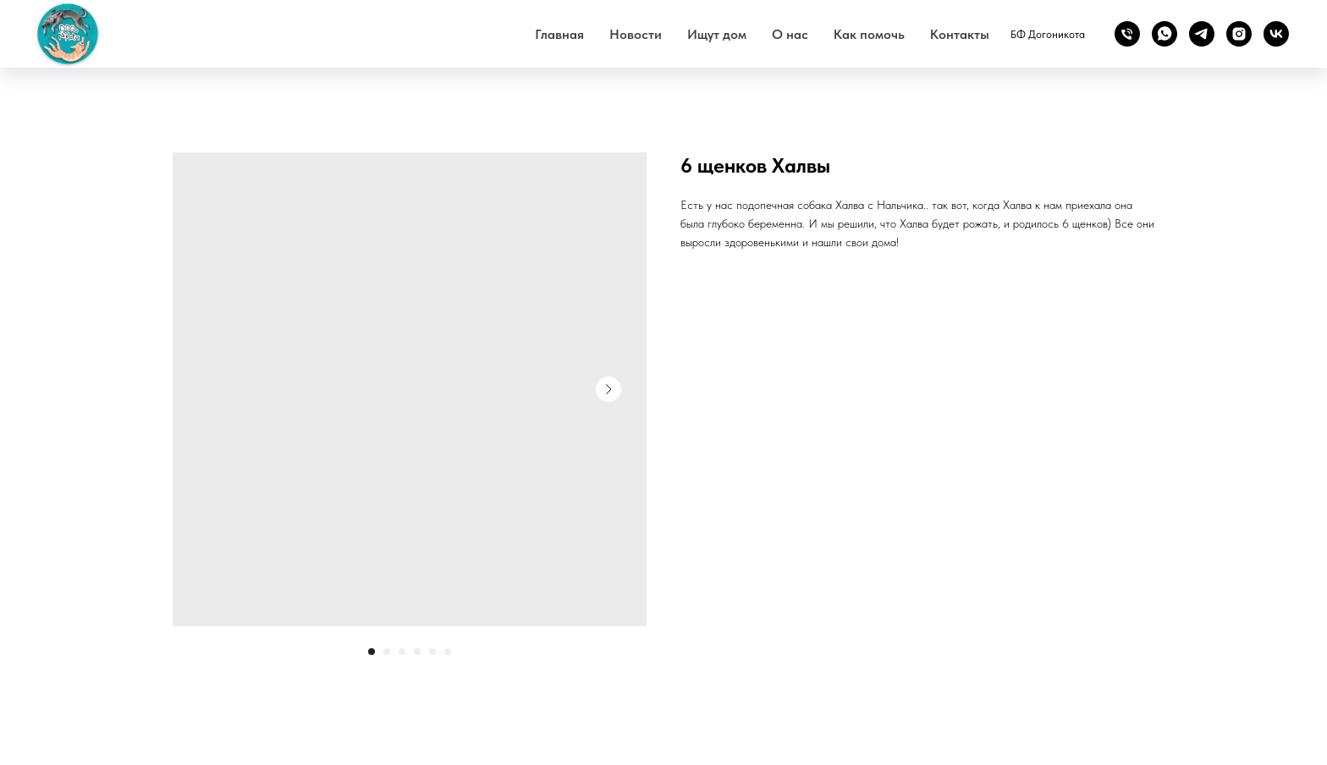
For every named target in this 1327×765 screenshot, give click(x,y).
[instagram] (1239, 34)
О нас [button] (790, 34)
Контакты (959, 34)
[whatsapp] (1164, 34)
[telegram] (1201, 34)
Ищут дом (716, 34)
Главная (559, 34)
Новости (635, 34)
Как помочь (869, 34)
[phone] (1127, 34)
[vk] (1276, 34)
